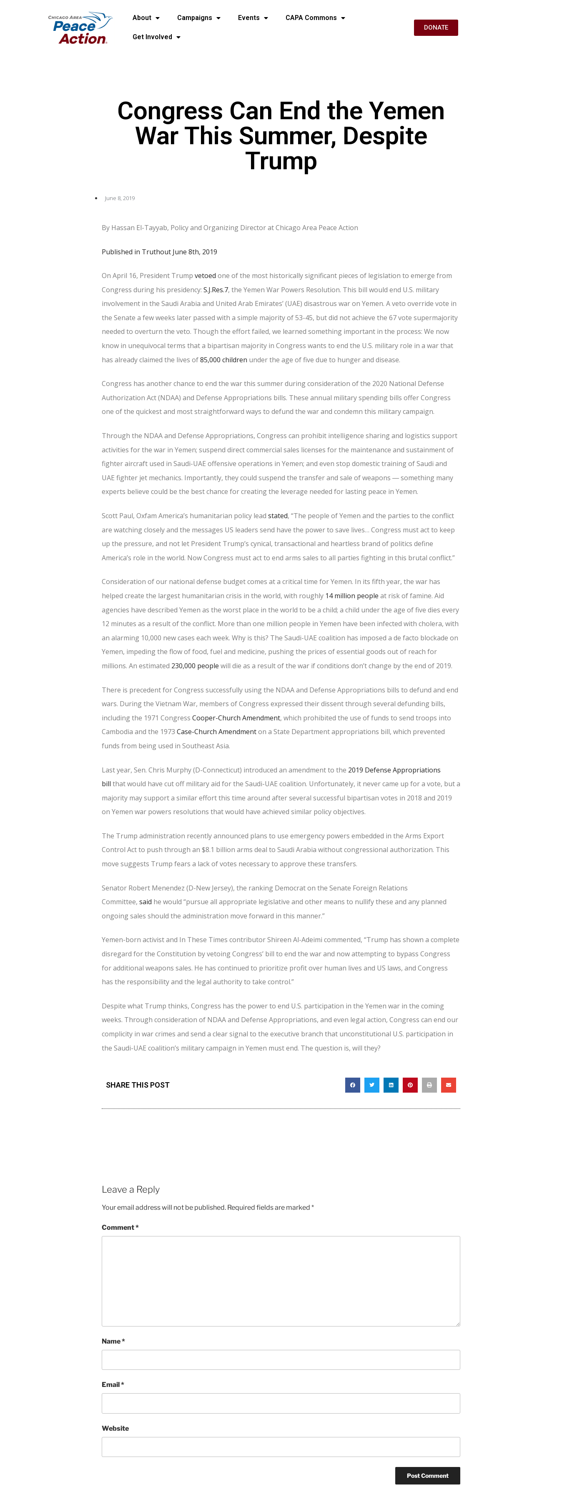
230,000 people (195, 665)
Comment (120, 1227)
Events (253, 17)
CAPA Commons (315, 17)
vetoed (205, 275)
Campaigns (199, 17)
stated (278, 515)
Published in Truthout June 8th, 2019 (159, 251)
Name (113, 1341)
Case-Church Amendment (216, 731)
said (145, 901)
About (146, 17)
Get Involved (157, 37)
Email (113, 1385)
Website (115, 1428)
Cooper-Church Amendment (236, 717)
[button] (352, 1085)
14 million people (352, 595)
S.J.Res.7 (215, 289)
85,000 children (223, 359)
